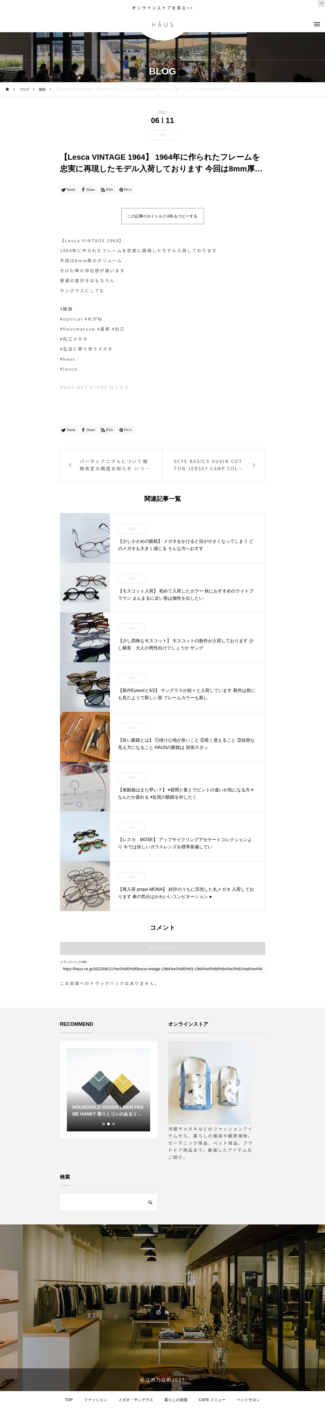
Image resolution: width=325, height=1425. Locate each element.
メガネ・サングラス (135, 1400)
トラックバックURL (73, 962)
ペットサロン (248, 1400)
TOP (69, 1400)
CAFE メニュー (212, 1400)
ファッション (95, 1400)
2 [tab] (108, 1123)
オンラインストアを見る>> (162, 8)
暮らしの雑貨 (176, 1400)
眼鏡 (162, 135)
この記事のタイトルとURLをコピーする (162, 216)
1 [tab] (103, 1123)
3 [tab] (113, 1123)
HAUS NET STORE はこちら (94, 387)
